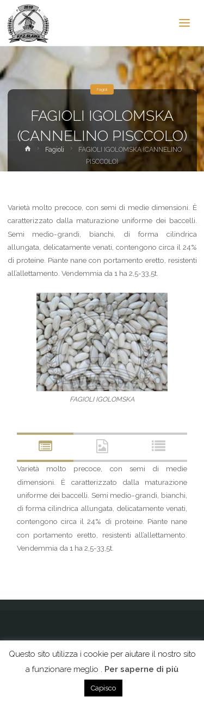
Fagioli (102, 89)
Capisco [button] (103, 688)
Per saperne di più (141, 669)
